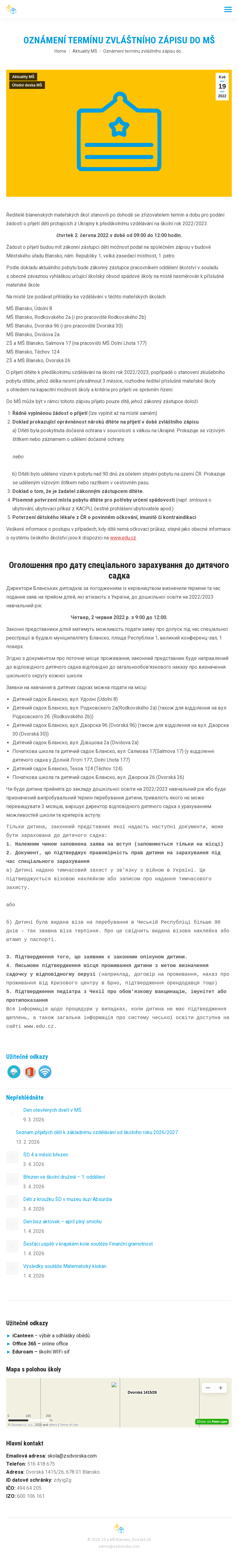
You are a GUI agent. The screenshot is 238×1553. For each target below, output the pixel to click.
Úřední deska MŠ (27, 85)
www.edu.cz (123, 538)
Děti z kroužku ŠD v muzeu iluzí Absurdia (67, 1199)
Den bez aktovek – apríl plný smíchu (62, 1222)
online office (40, 1344)
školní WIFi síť (41, 1352)
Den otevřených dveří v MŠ (52, 1110)
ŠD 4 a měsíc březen (45, 1155)
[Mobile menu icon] (228, 9)
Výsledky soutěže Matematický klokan (64, 1266)
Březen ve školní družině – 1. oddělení (64, 1177)
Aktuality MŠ (23, 77)
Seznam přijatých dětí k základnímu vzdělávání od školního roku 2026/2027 (97, 1132)
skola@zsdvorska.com (72, 1456)
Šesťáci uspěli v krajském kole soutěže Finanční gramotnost (88, 1244)
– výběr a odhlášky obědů (48, 1336)
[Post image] (12, 1112)
